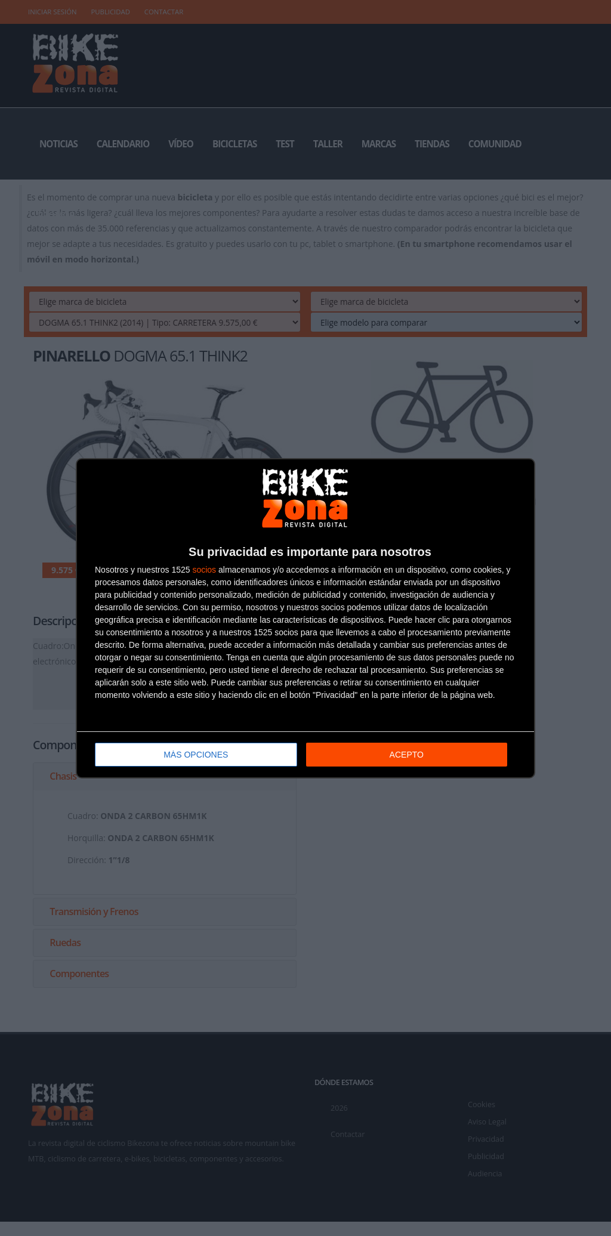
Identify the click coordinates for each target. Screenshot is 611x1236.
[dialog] (305, 618)
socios (204, 570)
